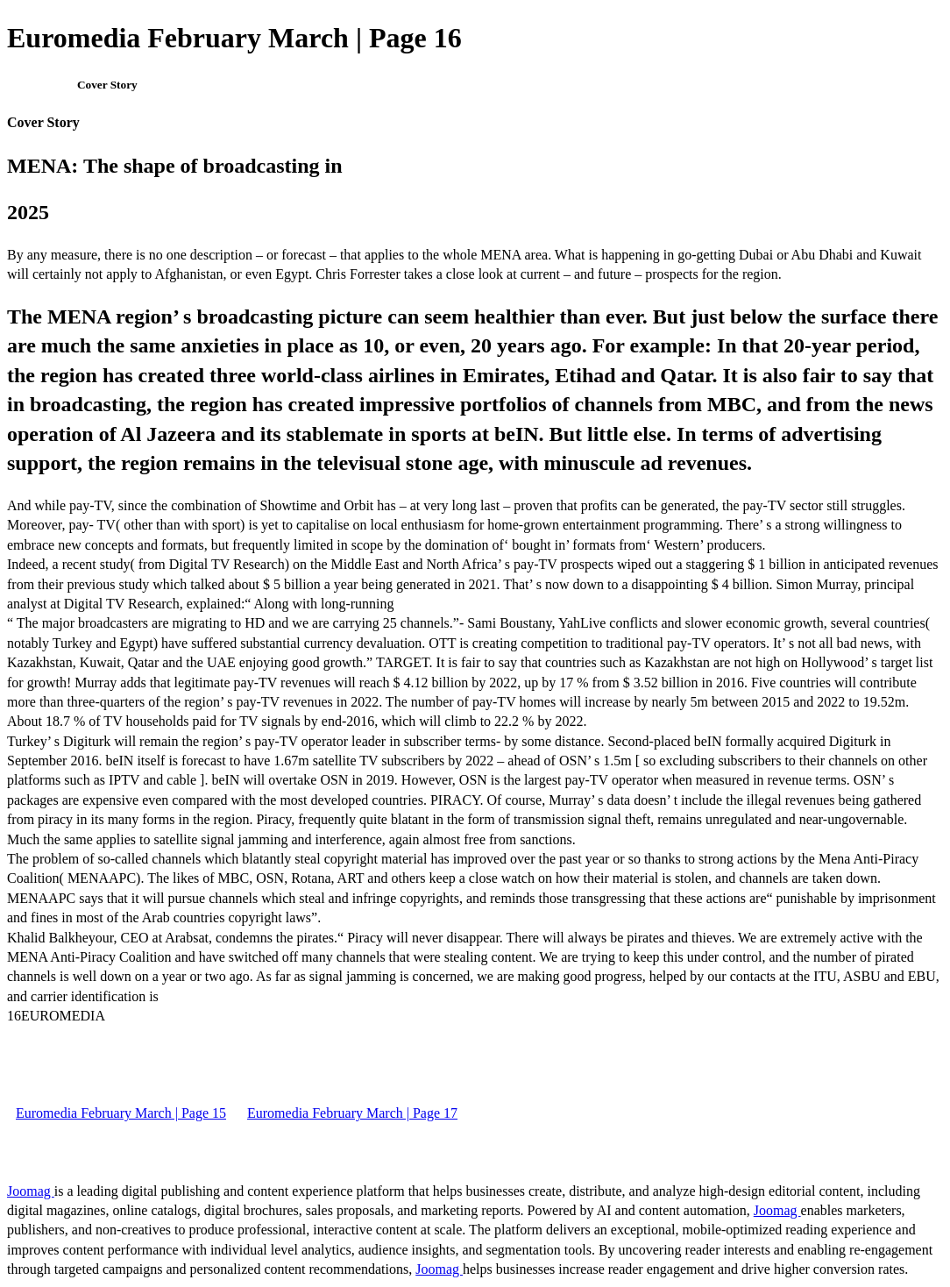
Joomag (30, 1191)
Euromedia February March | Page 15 (121, 1113)
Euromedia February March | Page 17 (352, 1113)
